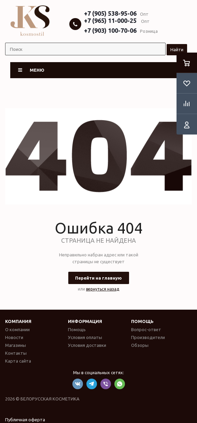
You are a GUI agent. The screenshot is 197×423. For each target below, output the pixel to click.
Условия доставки (87, 345)
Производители (148, 337)
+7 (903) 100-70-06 (110, 30)
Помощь (142, 321)
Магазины (15, 345)
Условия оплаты (85, 337)
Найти (176, 49)
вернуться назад (102, 289)
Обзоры (140, 345)
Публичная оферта (25, 419)
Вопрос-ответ (146, 329)
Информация (85, 321)
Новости (14, 337)
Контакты (16, 353)
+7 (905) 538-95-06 (110, 13)
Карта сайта (18, 360)
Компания (18, 321)
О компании (17, 329)
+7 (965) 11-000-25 (110, 20)
